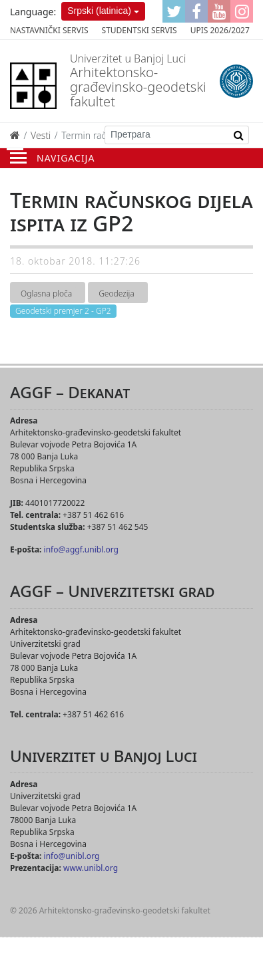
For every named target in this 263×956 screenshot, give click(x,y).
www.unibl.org (90, 868)
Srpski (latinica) (99, 10)
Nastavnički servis (49, 30)
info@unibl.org (72, 856)
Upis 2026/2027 (220, 30)
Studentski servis (139, 30)
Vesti (41, 135)
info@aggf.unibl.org (81, 549)
